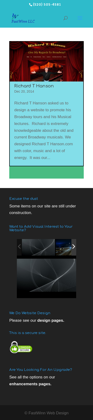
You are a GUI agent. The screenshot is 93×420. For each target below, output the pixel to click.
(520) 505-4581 (47, 5)
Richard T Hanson (34, 86)
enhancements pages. (30, 384)
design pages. (50, 320)
